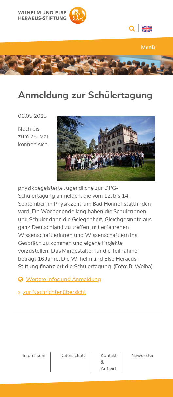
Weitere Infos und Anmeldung (63, 279)
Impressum (34, 355)
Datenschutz (73, 355)
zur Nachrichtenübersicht (54, 292)
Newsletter (142, 355)
